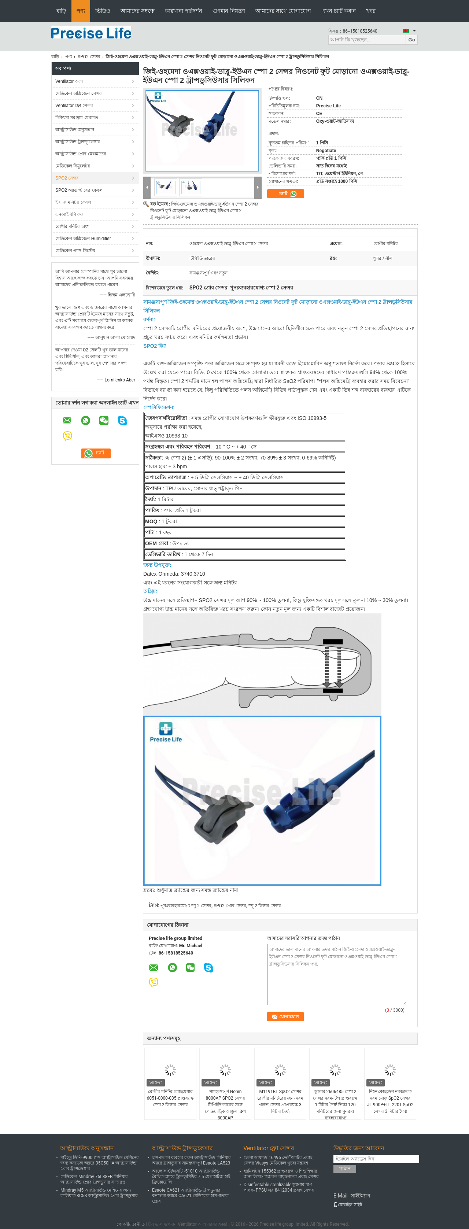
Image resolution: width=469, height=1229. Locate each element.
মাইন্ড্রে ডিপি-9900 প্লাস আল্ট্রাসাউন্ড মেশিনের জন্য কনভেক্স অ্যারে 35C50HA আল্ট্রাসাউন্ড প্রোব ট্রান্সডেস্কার (99, 1163)
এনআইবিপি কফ (69, 214)
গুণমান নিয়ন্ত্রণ (229, 11)
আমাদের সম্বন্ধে (138, 11)
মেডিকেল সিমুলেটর (72, 166)
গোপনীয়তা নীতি (131, 1224)
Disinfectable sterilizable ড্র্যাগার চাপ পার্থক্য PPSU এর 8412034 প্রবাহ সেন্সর (279, 1187)
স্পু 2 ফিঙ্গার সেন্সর (264, 905)
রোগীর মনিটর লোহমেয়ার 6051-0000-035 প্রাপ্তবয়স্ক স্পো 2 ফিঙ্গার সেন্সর (170, 1098)
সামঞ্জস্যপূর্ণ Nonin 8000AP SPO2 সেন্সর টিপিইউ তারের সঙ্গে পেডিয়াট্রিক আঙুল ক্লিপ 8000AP (225, 1105)
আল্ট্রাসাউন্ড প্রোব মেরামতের (80, 153)
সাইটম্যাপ (360, 1196)
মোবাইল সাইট (347, 1204)
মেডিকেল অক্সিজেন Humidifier (83, 238)
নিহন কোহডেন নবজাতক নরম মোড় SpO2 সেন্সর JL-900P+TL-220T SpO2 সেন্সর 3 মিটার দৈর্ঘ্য (390, 1101)
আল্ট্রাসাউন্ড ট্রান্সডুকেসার (77, 141)
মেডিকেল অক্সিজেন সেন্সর (78, 93)
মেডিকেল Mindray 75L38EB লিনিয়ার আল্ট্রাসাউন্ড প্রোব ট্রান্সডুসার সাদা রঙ (94, 1179)
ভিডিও (102, 11)
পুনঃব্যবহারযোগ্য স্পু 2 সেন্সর (185, 905)
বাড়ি (61, 11)
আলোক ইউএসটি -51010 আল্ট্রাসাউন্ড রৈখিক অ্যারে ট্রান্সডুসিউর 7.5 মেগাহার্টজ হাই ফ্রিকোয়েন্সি (191, 1177)
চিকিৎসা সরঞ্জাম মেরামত (76, 117)
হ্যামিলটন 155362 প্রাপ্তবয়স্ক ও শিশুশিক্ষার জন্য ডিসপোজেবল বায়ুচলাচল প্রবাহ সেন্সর (281, 1174)
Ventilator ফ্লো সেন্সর (74, 105)
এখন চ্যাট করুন (338, 11)
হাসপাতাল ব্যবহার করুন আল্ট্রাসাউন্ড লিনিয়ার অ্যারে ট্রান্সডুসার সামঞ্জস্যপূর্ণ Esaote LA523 (191, 1160)
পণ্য (81, 11)
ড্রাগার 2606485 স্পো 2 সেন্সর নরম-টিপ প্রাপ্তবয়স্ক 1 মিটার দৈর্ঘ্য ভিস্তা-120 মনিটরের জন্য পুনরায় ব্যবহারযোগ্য (335, 1105)
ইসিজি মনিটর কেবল (73, 202)
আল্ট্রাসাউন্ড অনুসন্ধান (74, 129)
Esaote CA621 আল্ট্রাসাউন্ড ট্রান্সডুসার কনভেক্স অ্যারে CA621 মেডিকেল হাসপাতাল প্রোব (190, 1196)
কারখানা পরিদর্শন (183, 11)
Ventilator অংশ (69, 81)
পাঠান (345, 1168)
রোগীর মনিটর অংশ (72, 226)
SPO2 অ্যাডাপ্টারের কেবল (79, 190)
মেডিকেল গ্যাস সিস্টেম (75, 250)
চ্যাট (288, 194)
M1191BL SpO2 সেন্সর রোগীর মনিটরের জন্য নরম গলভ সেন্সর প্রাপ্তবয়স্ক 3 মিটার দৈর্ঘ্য (280, 1101)
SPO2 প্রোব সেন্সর (230, 905)
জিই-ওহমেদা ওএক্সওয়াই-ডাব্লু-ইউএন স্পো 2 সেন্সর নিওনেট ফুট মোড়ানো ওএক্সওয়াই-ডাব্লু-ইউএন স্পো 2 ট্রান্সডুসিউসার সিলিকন (204, 211)
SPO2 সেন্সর (89, 56)
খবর (371, 11)
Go (411, 40)
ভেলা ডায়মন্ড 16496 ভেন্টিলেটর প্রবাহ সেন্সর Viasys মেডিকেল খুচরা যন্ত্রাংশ (278, 1160)
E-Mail (340, 1196)
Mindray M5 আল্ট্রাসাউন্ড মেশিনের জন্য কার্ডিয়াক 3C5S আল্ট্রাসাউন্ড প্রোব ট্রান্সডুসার (99, 1193)
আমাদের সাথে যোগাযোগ (283, 11)
